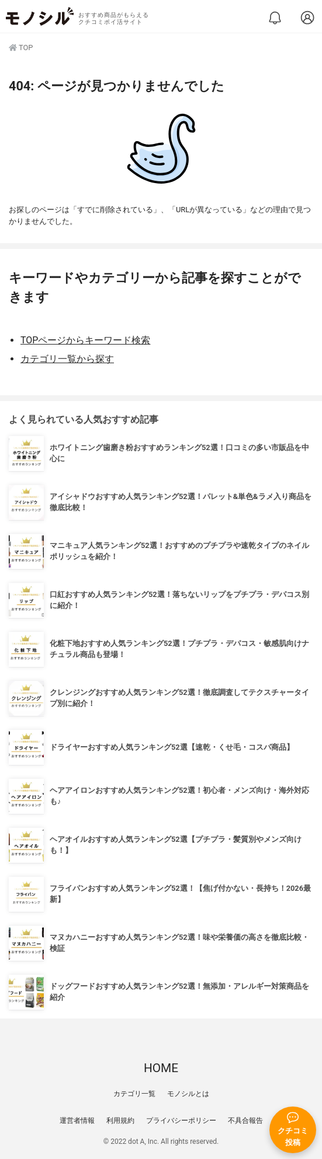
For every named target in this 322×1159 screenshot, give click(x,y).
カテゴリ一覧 (134, 1094)
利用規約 (120, 1120)
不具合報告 (245, 1120)
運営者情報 (77, 1120)
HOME (161, 1068)
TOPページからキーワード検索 (85, 340)
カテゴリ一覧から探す (67, 358)
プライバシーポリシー (181, 1120)
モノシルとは (188, 1094)
